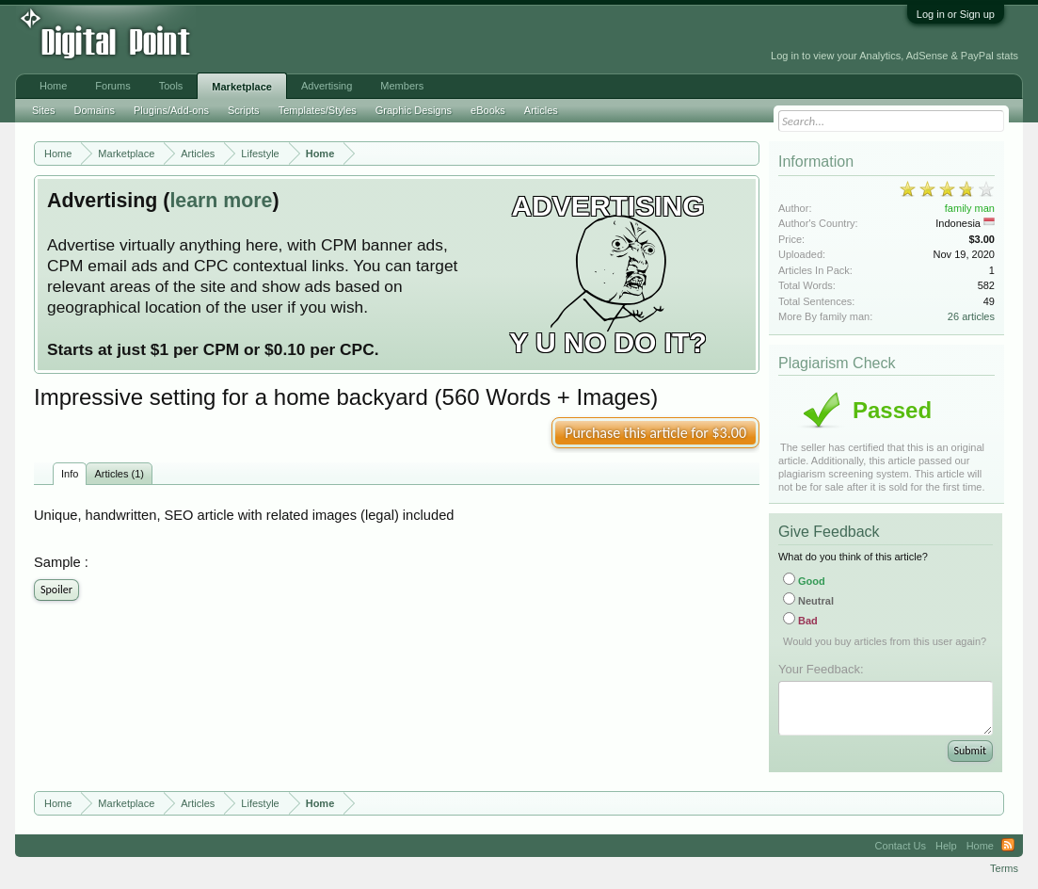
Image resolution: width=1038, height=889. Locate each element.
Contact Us (900, 845)
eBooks (488, 110)
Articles (541, 110)
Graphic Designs (413, 110)
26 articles (971, 316)
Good (804, 581)
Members (401, 85)
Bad (800, 620)
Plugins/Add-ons (171, 110)
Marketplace (242, 86)
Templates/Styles (318, 110)
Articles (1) (119, 473)
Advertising (326, 85)
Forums (112, 85)
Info (69, 473)
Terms (1004, 868)
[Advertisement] (423, 39)
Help (946, 845)
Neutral (808, 600)
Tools (171, 85)
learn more (220, 200)
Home (53, 85)
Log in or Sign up (956, 14)
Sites (43, 110)
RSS (1007, 845)
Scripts (244, 110)
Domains (93, 110)
